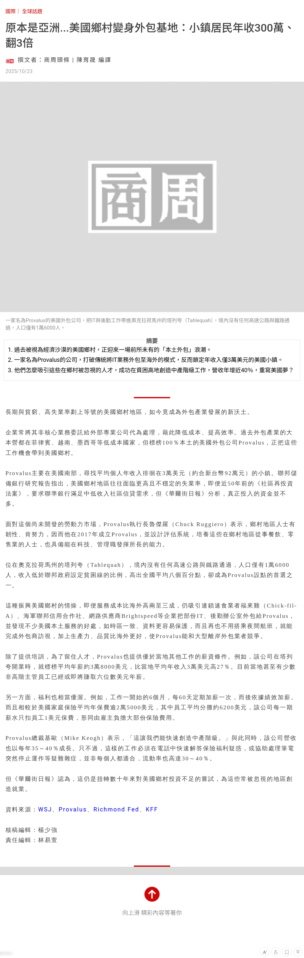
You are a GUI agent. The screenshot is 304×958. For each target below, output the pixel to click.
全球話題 (32, 11)
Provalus (73, 809)
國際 (11, 11)
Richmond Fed (116, 809)
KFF (152, 809)
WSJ (45, 809)
